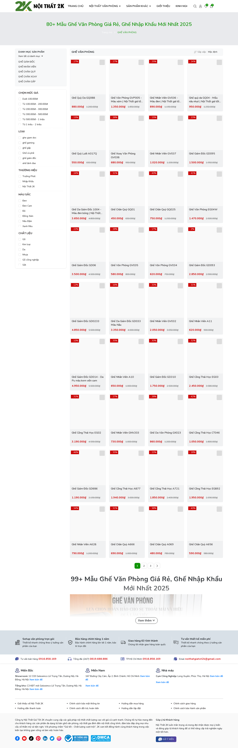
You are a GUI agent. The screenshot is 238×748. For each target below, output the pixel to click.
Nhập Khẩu (28, 181)
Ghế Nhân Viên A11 (200, 321)
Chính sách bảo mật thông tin (84, 703)
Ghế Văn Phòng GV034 (163, 265)
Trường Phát (28, 176)
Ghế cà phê (28, 153)
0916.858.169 (47, 659)
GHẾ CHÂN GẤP (27, 81)
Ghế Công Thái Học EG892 (204, 488)
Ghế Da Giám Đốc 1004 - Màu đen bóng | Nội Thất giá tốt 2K (86, 211)
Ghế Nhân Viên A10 (122, 377)
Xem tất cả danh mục (29, 56)
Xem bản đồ (35, 679)
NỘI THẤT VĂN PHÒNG (104, 6)
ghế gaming (28, 142)
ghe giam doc (29, 137)
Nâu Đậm (27, 221)
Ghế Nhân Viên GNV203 (125, 433)
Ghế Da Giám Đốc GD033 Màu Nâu (126, 323)
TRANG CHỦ (75, 6)
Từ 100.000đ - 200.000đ (35, 104)
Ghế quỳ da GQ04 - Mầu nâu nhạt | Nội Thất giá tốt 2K (204, 99)
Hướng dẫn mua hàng (132, 703)
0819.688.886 (99, 659)
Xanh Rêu (27, 226)
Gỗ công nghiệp (30, 259)
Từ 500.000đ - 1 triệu (33, 119)
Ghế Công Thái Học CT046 (204, 433)
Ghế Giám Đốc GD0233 (85, 321)
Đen (24, 200)
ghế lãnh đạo (29, 163)
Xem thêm (146, 620)
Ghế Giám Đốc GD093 (202, 265)
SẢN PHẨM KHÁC (137, 6)
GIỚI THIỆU (163, 6)
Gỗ (23, 239)
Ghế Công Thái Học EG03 (203, 377)
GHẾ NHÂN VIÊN (27, 66)
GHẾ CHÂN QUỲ (27, 71)
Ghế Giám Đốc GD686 (85, 488)
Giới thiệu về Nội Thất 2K (30, 703)
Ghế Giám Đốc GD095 (202, 153)
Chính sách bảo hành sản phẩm (190, 708)
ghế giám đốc (29, 158)
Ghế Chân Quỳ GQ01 (123, 209)
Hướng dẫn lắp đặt (131, 708)
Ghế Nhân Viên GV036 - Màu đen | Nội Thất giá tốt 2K (165, 99)
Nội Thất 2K (28, 186)
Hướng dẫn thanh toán (29, 708)
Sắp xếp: (200, 51)
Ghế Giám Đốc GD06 (84, 265)
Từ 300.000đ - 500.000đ (35, 114)
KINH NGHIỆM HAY (187, 6)
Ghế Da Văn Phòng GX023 (165, 433)
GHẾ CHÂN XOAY (27, 76)
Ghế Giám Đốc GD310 (163, 377)
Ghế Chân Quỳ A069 (162, 544)
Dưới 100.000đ (30, 98)
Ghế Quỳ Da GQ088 (83, 98)
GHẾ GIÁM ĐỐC (26, 61)
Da (23, 249)
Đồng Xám (27, 216)
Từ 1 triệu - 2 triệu (31, 124)
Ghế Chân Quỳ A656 (201, 544)
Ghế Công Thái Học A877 (125, 488)
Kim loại (26, 244)
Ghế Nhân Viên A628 (84, 544)
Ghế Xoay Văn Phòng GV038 (123, 155)
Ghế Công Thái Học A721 (164, 488)
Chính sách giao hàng (185, 703)
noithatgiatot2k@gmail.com (203, 659)
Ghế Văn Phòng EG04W (203, 209)
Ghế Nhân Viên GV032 (163, 321)
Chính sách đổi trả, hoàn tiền (84, 708)
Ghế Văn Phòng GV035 (124, 265)
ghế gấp (26, 147)
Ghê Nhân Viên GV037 (163, 153)
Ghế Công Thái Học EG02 (86, 433)
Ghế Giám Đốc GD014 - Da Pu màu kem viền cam (87, 378)
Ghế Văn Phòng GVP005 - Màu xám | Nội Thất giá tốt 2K (126, 99)
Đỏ (23, 210)
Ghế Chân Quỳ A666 (123, 544)
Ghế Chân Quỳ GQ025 (163, 209)
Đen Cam (27, 205)
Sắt (24, 264)
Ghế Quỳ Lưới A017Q (84, 153)
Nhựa (25, 254)
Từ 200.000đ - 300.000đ (35, 109)
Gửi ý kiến (166, 739)
